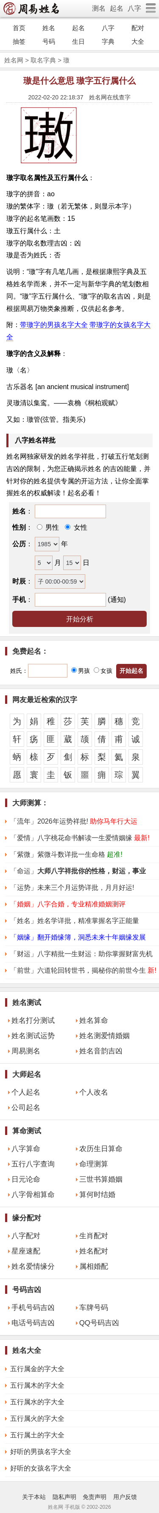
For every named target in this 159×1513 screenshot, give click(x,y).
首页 (19, 27)
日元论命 (25, 1179)
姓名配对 (93, 1251)
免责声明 (94, 1496)
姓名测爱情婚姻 (104, 1036)
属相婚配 (93, 1266)
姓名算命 (93, 1020)
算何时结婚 (97, 1195)
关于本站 (34, 1496)
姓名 (48, 27)
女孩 (103, 670)
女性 (79, 527)
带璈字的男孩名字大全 (54, 324)
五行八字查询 (33, 1164)
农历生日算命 (101, 1149)
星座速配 (25, 1251)
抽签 (19, 41)
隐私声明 (64, 1496)
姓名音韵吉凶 (101, 1051)
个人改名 (93, 1092)
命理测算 (93, 1164)
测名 (99, 8)
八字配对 (25, 1236)
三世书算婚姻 (101, 1179)
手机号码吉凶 (33, 1308)
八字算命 (25, 1149)
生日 (78, 41)
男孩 (80, 670)
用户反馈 (125, 1496)
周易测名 (25, 1051)
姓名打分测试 (33, 1020)
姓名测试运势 (33, 1036)
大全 (137, 41)
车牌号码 (93, 1308)
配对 (137, 27)
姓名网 (13, 60)
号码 (48, 41)
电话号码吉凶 (33, 1323)
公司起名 (25, 1108)
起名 (116, 8)
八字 (134, 8)
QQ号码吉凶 (99, 1323)
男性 (51, 527)
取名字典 (43, 60)
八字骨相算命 (33, 1195)
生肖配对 (93, 1236)
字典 (108, 41)
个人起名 (25, 1092)
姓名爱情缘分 (33, 1266)
